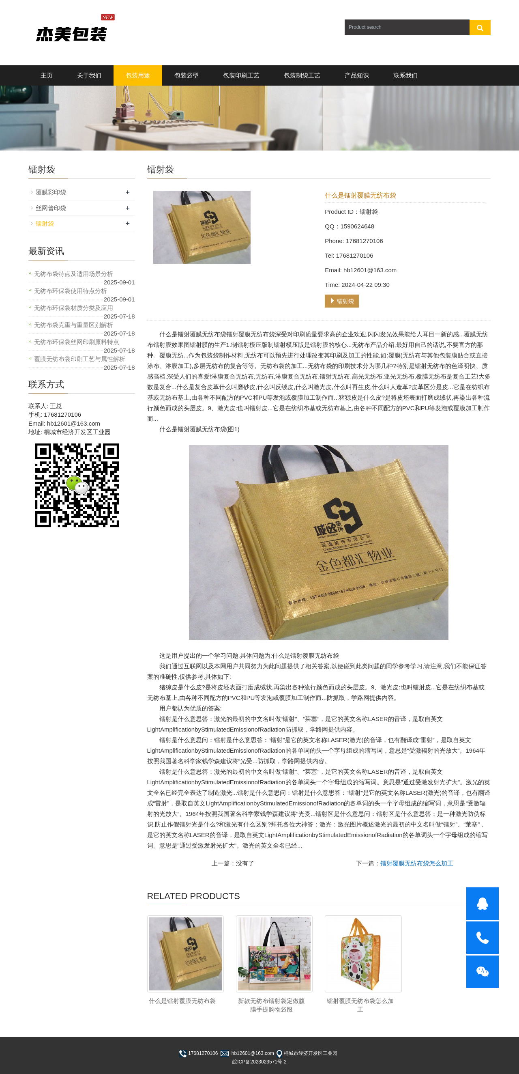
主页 (47, 75)
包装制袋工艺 (302, 75)
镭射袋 (342, 301)
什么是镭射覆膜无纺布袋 (182, 1000)
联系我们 (405, 75)
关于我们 (89, 75)
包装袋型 (186, 75)
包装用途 (138, 75)
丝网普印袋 (51, 207)
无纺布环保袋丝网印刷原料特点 (76, 341)
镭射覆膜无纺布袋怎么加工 (416, 863)
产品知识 (357, 75)
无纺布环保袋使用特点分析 (70, 290)
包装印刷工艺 (241, 75)
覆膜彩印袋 (51, 192)
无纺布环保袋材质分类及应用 (73, 307)
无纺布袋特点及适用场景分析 (73, 273)
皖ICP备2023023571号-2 (259, 1062)
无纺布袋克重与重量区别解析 (73, 324)
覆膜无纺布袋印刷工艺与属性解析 (79, 358)
